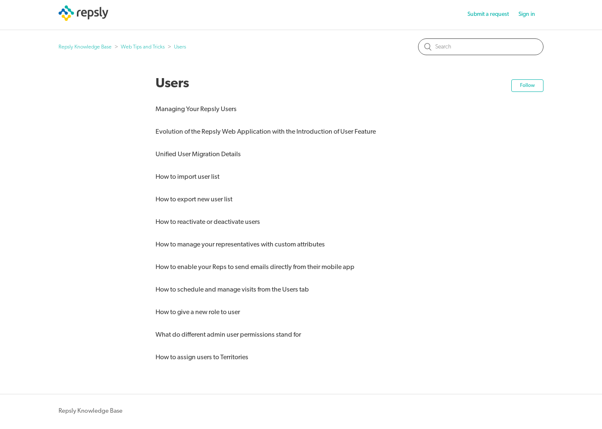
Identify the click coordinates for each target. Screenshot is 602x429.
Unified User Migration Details (198, 154)
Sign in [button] (526, 14)
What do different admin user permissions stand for (228, 335)
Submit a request (488, 14)
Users (180, 47)
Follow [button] (527, 85)
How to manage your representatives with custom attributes (240, 244)
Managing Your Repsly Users (196, 109)
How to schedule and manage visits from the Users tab (232, 290)
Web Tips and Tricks (143, 47)
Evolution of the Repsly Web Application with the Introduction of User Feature (266, 132)
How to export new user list (194, 199)
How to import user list (187, 177)
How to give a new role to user (198, 312)
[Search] (480, 46)
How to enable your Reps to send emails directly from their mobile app (255, 267)
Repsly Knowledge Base (85, 47)
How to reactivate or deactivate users (208, 222)
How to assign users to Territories (202, 357)
